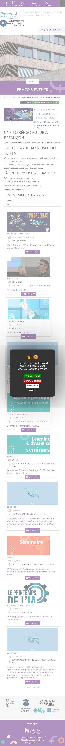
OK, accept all (32, 376)
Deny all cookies (32, 381)
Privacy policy (32, 390)
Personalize (32, 386)
